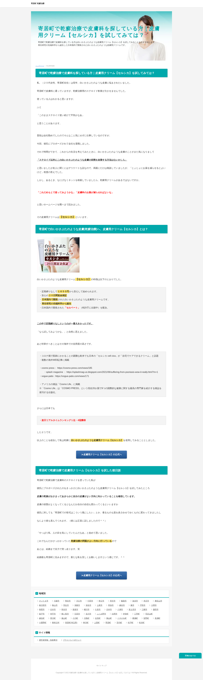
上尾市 (99, 605)
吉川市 (88, 614)
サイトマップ (101, 666)
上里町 (97, 623)
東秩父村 (55, 623)
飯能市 (124, 601)
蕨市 (132, 605)
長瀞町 (157, 618)
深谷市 (88, 605)
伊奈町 (125, 614)
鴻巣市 (77, 605)
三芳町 (137, 614)
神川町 (86, 623)
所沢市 (112, 601)
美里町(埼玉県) (71, 623)
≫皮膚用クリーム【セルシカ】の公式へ (101, 454)
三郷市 (144, 609)
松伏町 (141, 623)
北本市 (109, 609)
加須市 (135, 601)
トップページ (40, 66)
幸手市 (53, 614)
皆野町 (146, 618)
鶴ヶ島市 (65, 614)
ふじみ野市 (101, 614)
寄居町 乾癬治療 (37, 3)
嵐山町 (64, 618)
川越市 (56, 601)
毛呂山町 (149, 614)
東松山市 (158, 601)
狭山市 (55, 605)
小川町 (75, 618)
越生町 (42, 618)
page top (192, 655)
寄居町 (108, 623)
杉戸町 (130, 623)
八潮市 (120, 609)
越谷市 (122, 605)
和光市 (64, 609)
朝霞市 (42, 609)
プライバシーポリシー (72, 640)
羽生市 (66, 605)
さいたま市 (43, 601)
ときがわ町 (122, 618)
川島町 (86, 618)
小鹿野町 (42, 623)
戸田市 (142, 605)
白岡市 (114, 614)
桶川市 (86, 609)
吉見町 (98, 618)
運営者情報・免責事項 (48, 640)
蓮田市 (155, 609)
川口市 (79, 601)
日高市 (77, 614)
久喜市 (98, 609)
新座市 (75, 609)
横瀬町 (135, 618)
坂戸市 (42, 614)
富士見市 (132, 609)
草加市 (111, 605)
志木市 (53, 609)
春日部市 (42, 605)
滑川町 (53, 618)
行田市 (90, 601)
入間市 (154, 605)
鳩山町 (109, 618)
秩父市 (101, 601)
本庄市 (146, 601)
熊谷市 (68, 601)
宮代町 (119, 623)
